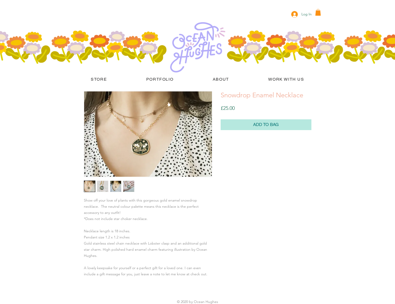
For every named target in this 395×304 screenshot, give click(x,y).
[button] (318, 12)
